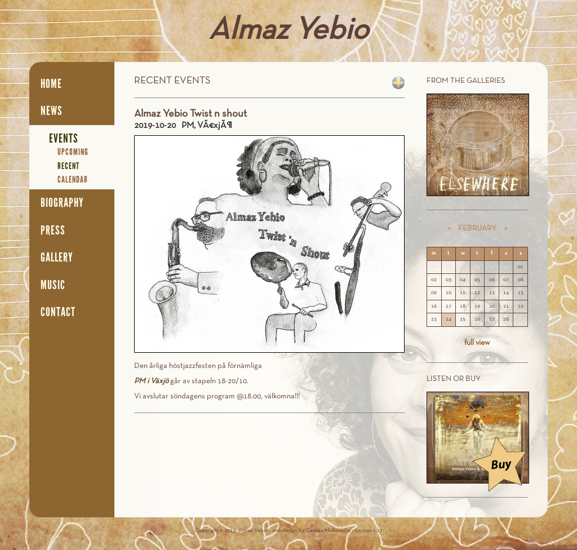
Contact (58, 312)
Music (53, 285)
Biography (62, 203)
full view (477, 343)
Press (53, 230)
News (52, 111)
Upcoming (72, 152)
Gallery (57, 257)
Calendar (72, 179)
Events (63, 138)
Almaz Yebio (288, 31)
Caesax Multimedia (328, 530)
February (477, 228)
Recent (68, 166)
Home (51, 84)
